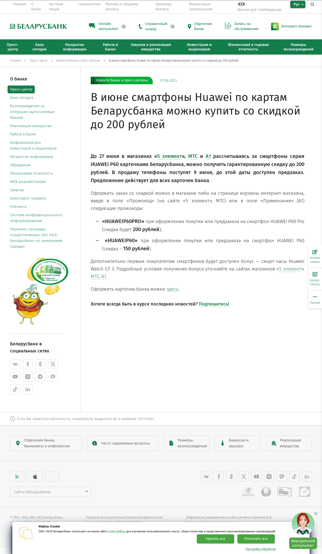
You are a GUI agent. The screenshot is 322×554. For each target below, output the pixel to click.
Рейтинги (18, 206)
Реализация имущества (30, 126)
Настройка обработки (261, 549)
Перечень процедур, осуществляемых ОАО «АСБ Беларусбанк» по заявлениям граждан (36, 238)
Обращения (20, 165)
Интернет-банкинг (296, 26)
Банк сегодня (21, 97)
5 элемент (290, 269)
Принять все (215, 539)
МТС (95, 276)
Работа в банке (23, 134)
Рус (297, 4)
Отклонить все (256, 539)
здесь (173, 289)
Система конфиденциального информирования (36, 218)
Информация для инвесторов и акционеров (33, 145)
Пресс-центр (21, 89)
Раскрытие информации (31, 156)
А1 (103, 276)
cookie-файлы (116, 531)
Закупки (17, 190)
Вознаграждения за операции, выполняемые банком (32, 112)
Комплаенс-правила (28, 198)
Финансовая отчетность (31, 173)
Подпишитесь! (214, 304)
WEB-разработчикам (28, 181)
